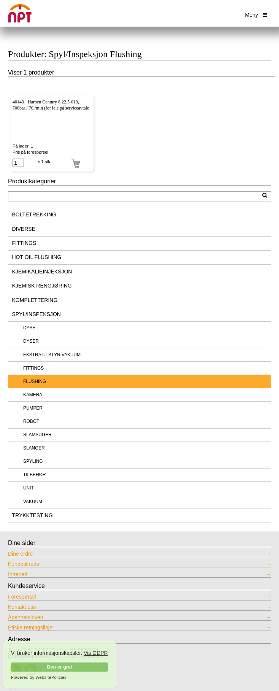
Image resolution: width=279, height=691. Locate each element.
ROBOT (31, 421)
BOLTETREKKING (34, 214)
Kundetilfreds (23, 564)
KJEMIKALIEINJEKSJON (42, 271)
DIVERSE (23, 229)
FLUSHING (34, 381)
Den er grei (59, 667)
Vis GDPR (96, 653)
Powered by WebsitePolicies (38, 677)
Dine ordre (20, 554)
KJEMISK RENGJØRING (42, 286)
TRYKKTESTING (32, 515)
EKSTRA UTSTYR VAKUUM (52, 354)
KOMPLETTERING (35, 300)
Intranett (17, 574)
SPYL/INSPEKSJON (36, 314)
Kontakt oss (22, 607)
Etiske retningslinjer (31, 628)
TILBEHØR (34, 474)
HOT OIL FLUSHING (37, 257)
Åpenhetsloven (25, 617)
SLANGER (34, 448)
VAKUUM (32, 501)
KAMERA (32, 394)
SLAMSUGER (37, 434)
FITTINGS (24, 243)
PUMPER (33, 408)
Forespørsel (22, 597)
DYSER (31, 341)
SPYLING (33, 461)
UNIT (28, 488)
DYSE (29, 327)
